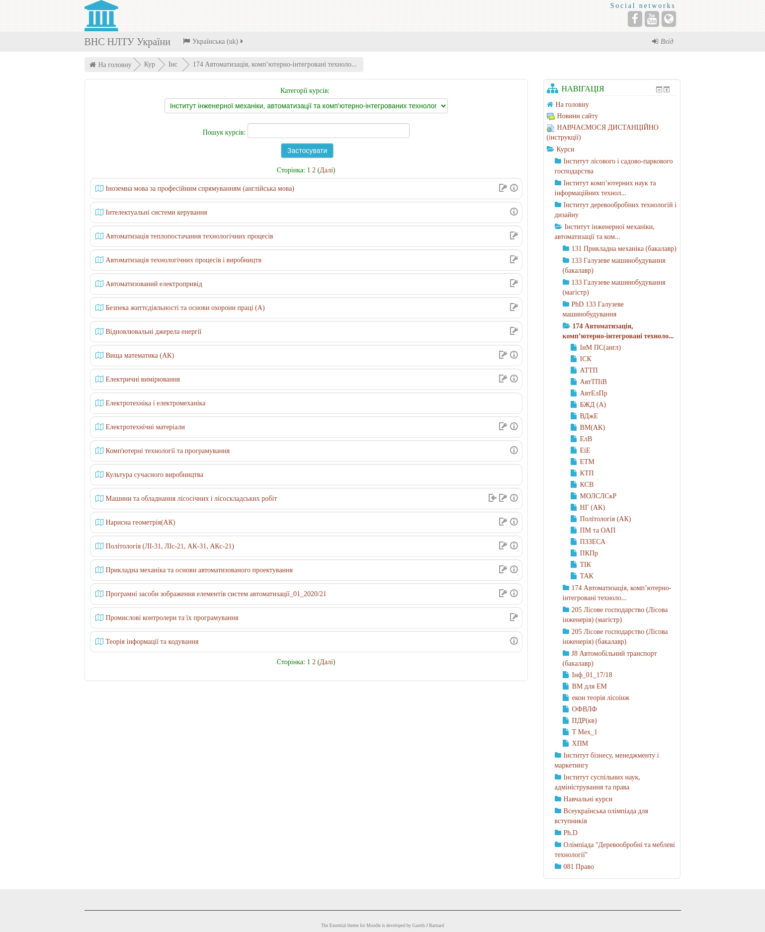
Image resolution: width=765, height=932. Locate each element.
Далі (326, 170)
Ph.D (571, 833)
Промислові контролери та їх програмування (172, 617)
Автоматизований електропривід (154, 284)
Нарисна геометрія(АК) (140, 522)
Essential (338, 925)
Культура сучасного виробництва (155, 474)
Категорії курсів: (305, 90)
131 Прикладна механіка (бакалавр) (624, 248)
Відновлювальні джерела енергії (154, 331)
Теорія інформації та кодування (152, 641)
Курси (566, 149)
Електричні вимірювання (143, 379)
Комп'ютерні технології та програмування (168, 451)
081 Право (579, 866)
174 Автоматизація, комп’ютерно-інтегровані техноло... (275, 64)
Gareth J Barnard (428, 925)
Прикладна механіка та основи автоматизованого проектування (199, 570)
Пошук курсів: (225, 132)
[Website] (669, 19)
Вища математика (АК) (140, 355)
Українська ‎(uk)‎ (214, 41)
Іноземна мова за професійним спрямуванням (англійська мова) (200, 188)
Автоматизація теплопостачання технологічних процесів (189, 236)
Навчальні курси (588, 799)
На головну (115, 65)
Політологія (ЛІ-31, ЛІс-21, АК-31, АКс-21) (170, 546)
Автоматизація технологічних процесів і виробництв (184, 260)
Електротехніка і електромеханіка (156, 403)
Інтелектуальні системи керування (156, 212)
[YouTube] (652, 19)
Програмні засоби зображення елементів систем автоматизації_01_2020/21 (216, 594)
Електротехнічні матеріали (145, 427)
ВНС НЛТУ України (127, 41)
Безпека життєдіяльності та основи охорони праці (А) (185, 307)
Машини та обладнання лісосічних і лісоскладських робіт (191, 498)
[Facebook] (635, 19)
